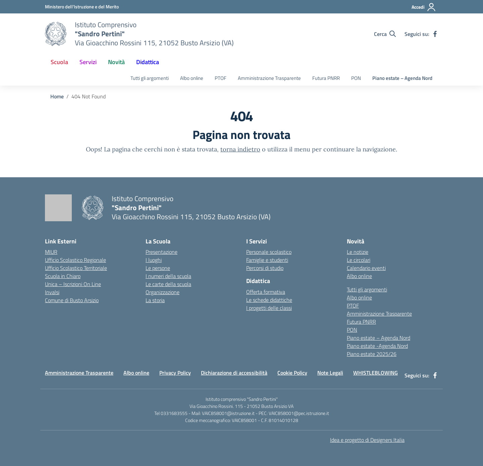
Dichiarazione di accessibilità (234, 373)
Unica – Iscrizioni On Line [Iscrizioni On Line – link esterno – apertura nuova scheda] (73, 284)
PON (356, 78)
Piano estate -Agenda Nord (377, 346)
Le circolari (358, 260)
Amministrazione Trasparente (269, 78)
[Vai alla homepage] (55, 34)
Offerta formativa (265, 292)
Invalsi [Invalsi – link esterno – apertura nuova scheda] (52, 292)
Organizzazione (162, 292)
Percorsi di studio (264, 268)
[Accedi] (424, 7)
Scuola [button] (59, 61)
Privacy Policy (175, 373)
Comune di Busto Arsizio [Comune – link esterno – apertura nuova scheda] (72, 300)
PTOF (220, 78)
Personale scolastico (268, 252)
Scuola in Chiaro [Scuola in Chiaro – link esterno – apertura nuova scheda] (62, 276)
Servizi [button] (88, 61)
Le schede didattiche (269, 300)
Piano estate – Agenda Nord (402, 78)
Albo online (191, 78)
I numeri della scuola (168, 276)
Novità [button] (116, 61)
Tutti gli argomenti (149, 78)
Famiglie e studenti (267, 260)
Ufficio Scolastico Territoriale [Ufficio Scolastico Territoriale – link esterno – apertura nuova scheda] (76, 268)
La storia (155, 300)
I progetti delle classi (269, 308)
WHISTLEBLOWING (375, 373)
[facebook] (435, 34)
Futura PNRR (326, 78)
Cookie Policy (292, 373)
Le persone (158, 268)
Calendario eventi (366, 268)
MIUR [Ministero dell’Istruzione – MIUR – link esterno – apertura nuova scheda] (51, 252)
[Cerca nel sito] (385, 34)
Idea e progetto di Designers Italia (367, 440)
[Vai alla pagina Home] (57, 96)
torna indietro (240, 149)
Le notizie (357, 252)
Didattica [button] (147, 61)
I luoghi (154, 260)
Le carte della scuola (168, 284)
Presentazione (161, 252)
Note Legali (330, 373)
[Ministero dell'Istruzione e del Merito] (82, 6)
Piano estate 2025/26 (371, 354)
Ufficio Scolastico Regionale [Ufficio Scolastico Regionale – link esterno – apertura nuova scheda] (75, 260)
